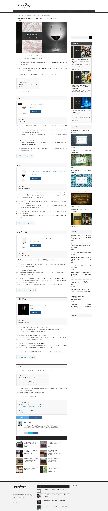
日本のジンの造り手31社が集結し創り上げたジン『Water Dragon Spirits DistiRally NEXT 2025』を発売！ (81, 245)
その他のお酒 (58, 453)
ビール (77, 226)
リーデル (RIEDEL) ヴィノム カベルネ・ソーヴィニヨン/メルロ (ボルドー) (47, 171)
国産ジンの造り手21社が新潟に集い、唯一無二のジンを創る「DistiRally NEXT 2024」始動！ (81, 87)
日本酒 (77, 147)
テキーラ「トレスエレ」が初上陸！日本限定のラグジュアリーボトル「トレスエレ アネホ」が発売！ (81, 283)
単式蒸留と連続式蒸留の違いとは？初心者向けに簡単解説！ (54, 500)
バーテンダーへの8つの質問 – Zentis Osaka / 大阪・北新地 (81, 266)
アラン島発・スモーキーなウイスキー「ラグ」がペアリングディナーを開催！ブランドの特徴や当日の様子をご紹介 (81, 237)
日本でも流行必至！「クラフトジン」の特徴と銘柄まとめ (81, 171)
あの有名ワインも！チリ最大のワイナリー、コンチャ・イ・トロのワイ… (54, 444)
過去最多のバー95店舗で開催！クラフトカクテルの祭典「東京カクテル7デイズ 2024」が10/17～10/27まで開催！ (81, 298)
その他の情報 (80, 11)
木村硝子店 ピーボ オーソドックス (38, 305)
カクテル (69, 11)
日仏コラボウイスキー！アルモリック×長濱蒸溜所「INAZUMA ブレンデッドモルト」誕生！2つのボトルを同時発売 (81, 306)
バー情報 (28, 11)
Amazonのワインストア (24, 412)
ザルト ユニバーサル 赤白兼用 (37, 104)
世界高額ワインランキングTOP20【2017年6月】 (30, 404)
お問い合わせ (90, 11)
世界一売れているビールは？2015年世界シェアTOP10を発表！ (81, 210)
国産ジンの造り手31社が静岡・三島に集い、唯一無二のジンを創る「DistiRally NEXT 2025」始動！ (81, 259)
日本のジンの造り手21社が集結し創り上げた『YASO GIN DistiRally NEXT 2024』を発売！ (81, 61)
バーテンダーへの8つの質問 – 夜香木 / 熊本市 (81, 252)
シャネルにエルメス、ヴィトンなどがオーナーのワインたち (32, 406)
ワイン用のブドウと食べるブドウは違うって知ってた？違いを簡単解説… (31, 444)
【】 (26, 156)
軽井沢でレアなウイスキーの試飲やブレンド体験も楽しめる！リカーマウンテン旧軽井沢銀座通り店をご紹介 (81, 274)
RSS (19, 502)
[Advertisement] (81, 367)
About (18, 11)
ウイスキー (59, 11)
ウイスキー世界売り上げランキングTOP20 (80, 191)
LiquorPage (75, 485)
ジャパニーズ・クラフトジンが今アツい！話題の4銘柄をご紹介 (81, 151)
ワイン (23, 20)
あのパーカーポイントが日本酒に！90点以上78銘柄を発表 (81, 131)
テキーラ (49, 11)
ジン (38, 11)
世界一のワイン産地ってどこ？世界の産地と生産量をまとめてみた (54, 468)
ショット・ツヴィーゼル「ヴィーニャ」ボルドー (41, 238)
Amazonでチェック (35, 111)
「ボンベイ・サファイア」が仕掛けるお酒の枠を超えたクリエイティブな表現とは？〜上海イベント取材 (81, 112)
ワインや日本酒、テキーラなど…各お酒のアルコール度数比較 (54, 489)
